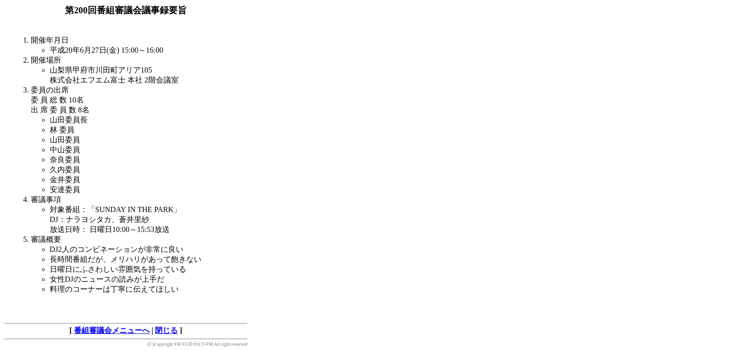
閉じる (166, 330)
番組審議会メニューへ (112, 330)
